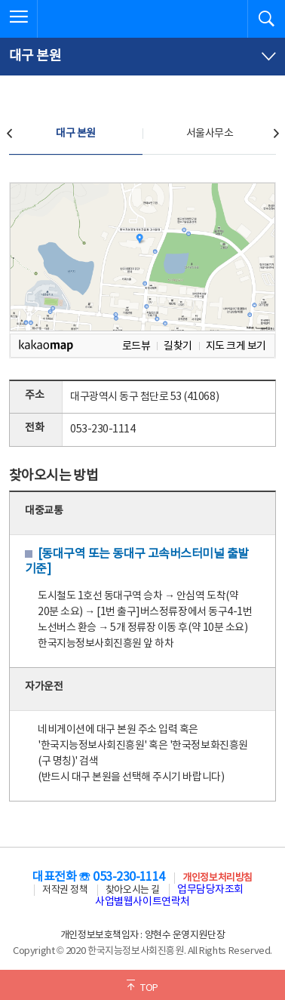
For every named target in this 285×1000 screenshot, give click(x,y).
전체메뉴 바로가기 (0, 0)
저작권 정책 (64, 890)
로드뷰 (136, 346)
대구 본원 (76, 133)
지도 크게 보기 (236, 346)
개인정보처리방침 (217, 878)
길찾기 (178, 346)
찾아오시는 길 (133, 890)
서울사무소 (210, 133)
